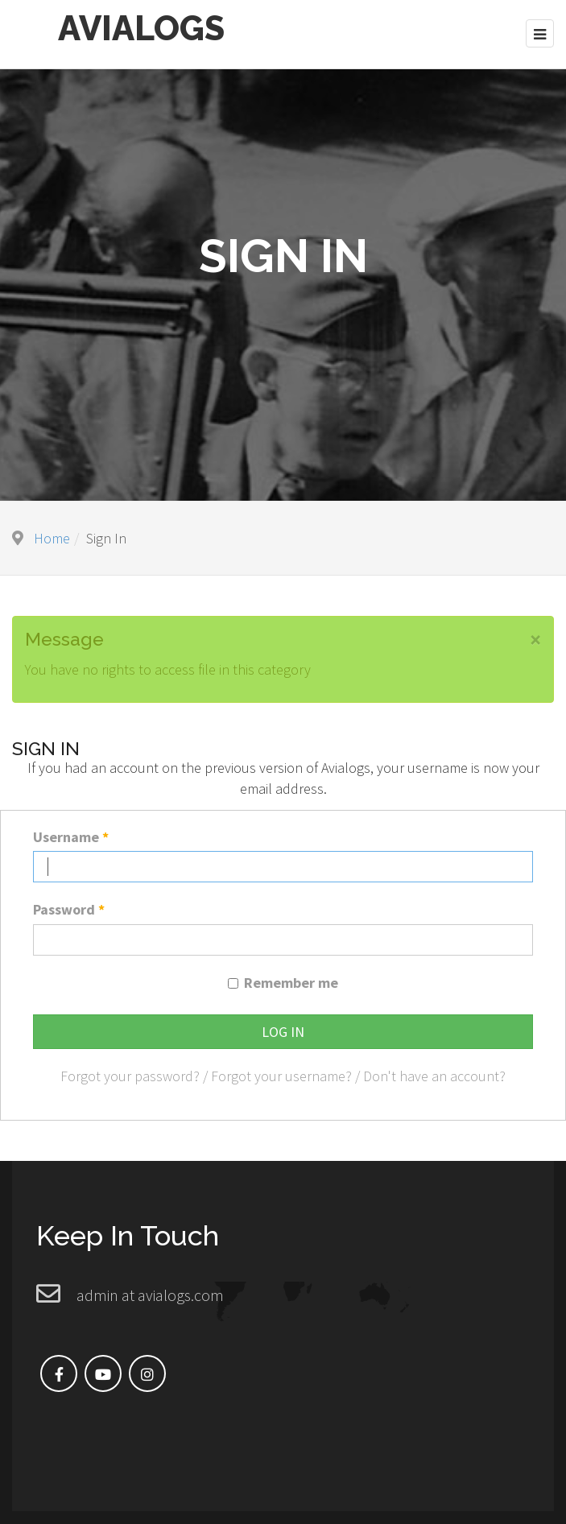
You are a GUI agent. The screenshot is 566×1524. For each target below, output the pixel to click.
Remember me (291, 981)
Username (71, 834)
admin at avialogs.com (150, 1293)
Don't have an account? (434, 1074)
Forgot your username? (281, 1074)
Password (69, 907)
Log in (283, 1029)
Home (52, 536)
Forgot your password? (130, 1074)
